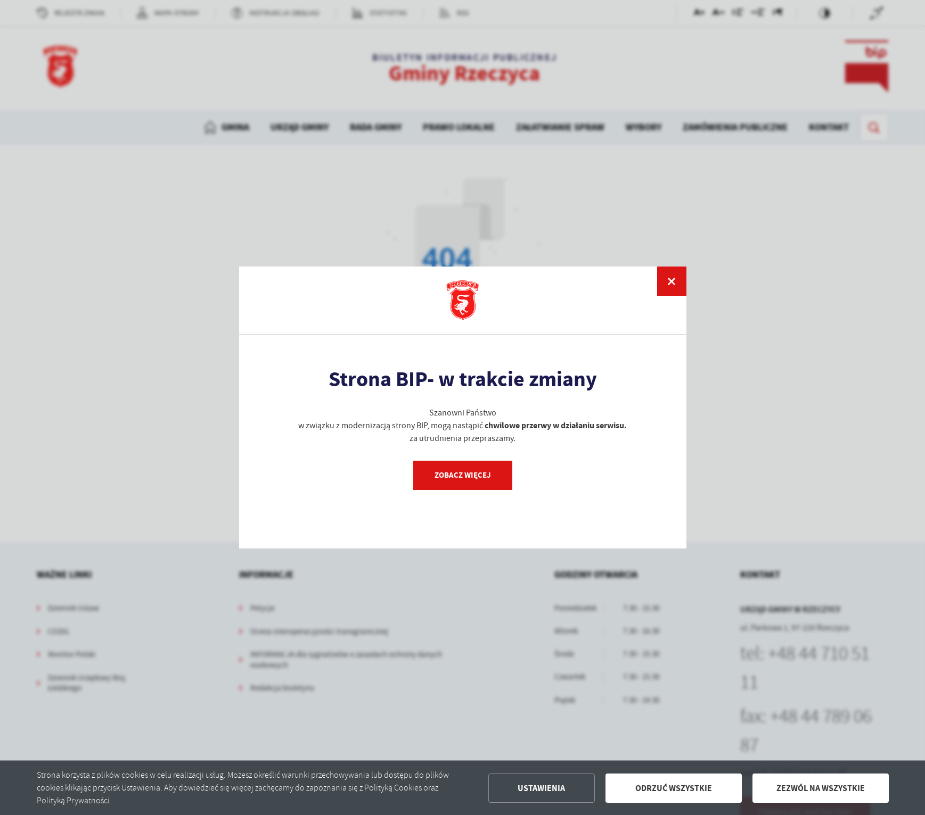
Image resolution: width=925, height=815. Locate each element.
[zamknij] (671, 281)
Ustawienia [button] (541, 788)
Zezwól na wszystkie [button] (820, 788)
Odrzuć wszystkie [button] (673, 788)
